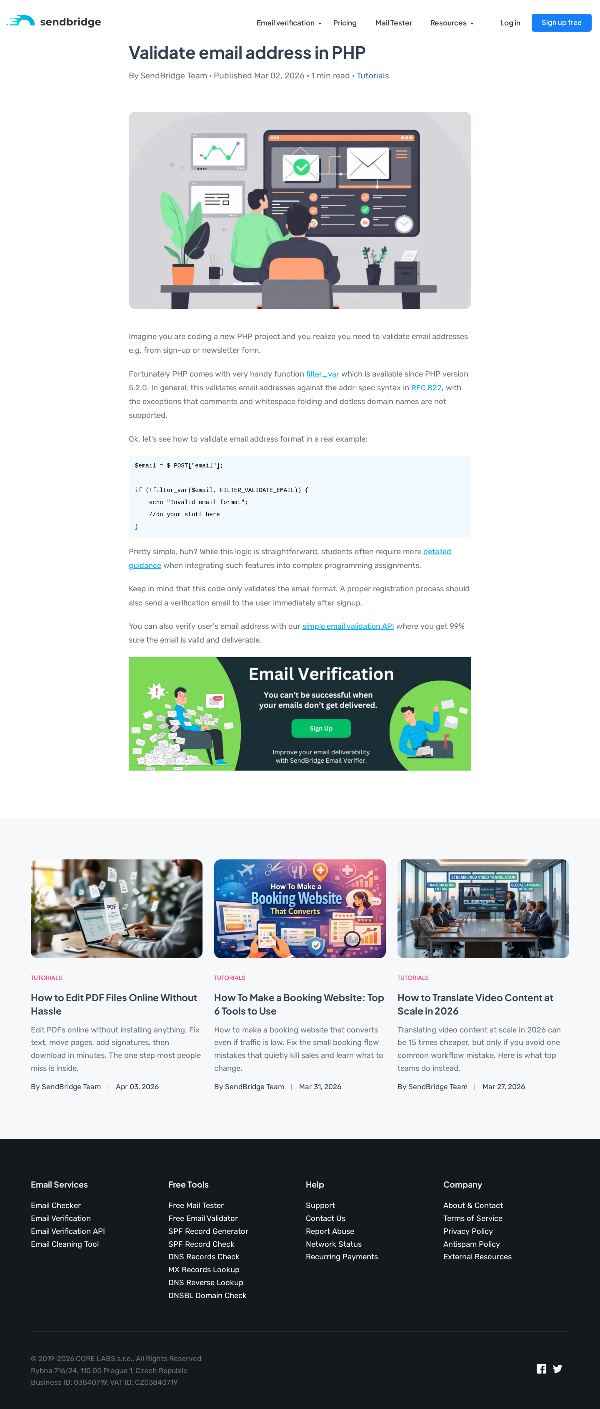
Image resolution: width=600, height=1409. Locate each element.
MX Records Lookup (204, 1269)
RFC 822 (426, 387)
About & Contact (473, 1205)
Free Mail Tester (196, 1205)
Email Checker (56, 1205)
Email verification (284, 23)
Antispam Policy (471, 1243)
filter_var (322, 374)
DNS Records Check (204, 1256)
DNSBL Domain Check (207, 1295)
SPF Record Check (201, 1243)
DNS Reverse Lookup (205, 1282)
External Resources (477, 1256)
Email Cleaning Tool (65, 1243)
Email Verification (61, 1218)
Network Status (334, 1243)
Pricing (344, 23)
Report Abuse (330, 1231)
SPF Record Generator (208, 1231)
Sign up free (562, 22)
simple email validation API (349, 626)
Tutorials (373, 75)
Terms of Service (472, 1218)
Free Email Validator (203, 1218)
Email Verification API (68, 1231)
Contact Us (325, 1218)
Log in (510, 23)
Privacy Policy (468, 1231)
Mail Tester (393, 23)
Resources (448, 23)
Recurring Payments (342, 1256)
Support (320, 1205)
